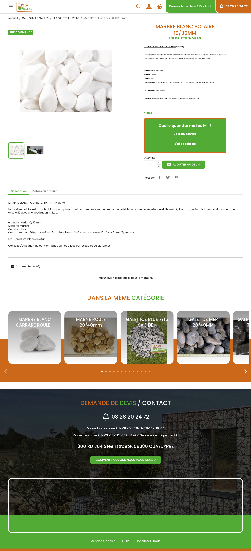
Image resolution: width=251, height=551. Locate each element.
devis (190, 6)
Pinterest (176, 177)
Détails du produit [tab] (44, 191)
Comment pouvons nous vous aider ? (126, 460)
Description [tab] (19, 191)
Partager (159, 177)
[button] (102, 371)
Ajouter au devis (183, 164)
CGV (125, 541)
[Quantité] (150, 165)
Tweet (168, 177)
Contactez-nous (147, 541)
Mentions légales (103, 541)
